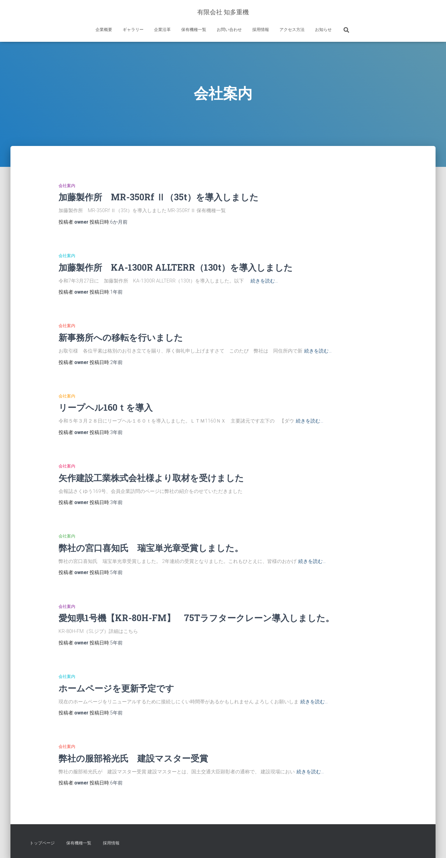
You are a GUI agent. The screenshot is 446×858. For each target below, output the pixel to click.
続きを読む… (264, 281)
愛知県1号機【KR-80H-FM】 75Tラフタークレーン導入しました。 (196, 618)
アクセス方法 (292, 29)
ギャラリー (133, 29)
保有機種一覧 (193, 29)
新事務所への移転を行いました (121, 337)
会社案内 (67, 185)
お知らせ (323, 29)
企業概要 (103, 29)
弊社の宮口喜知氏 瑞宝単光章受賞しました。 (151, 548)
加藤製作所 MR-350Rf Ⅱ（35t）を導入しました (159, 197)
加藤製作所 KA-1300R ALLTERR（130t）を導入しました (176, 267)
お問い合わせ (229, 29)
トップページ (42, 843)
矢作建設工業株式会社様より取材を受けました (151, 478)
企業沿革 (162, 29)
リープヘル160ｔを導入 (106, 407)
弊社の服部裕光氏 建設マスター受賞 (133, 758)
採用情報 (260, 29)
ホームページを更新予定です (116, 688)
